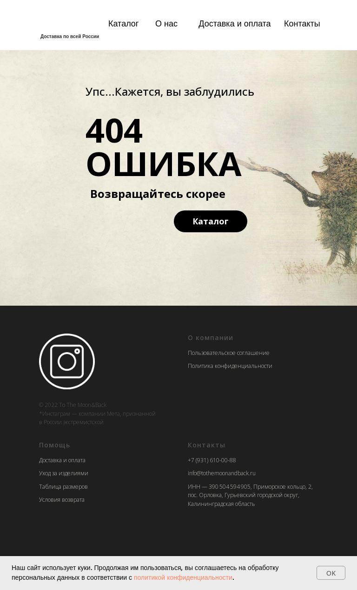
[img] (67, 22)
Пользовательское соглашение (229, 353)
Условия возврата (62, 500)
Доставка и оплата (234, 23)
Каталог (123, 23)
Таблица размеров (63, 487)
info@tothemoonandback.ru (222, 473)
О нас (166, 23)
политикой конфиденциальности (183, 577)
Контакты (302, 23)
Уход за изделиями (63, 473)
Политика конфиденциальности (230, 366)
